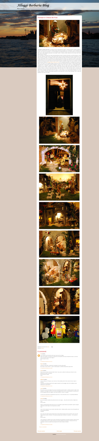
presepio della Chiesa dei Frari (53, 62)
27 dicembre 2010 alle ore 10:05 (46, 368)
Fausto (41, 398)
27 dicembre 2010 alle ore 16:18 (46, 396)
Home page (59, 431)
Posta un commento (43, 426)
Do (41, 353)
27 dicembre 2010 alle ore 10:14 (46, 377)
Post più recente (41, 431)
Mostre (42, 348)
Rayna (41, 363)
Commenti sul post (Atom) (61, 434)
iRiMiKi (41, 379)
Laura (41, 388)
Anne (41, 370)
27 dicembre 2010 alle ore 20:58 (46, 424)
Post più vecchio (77, 431)
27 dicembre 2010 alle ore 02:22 (46, 361)
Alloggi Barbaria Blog (33, 5)
